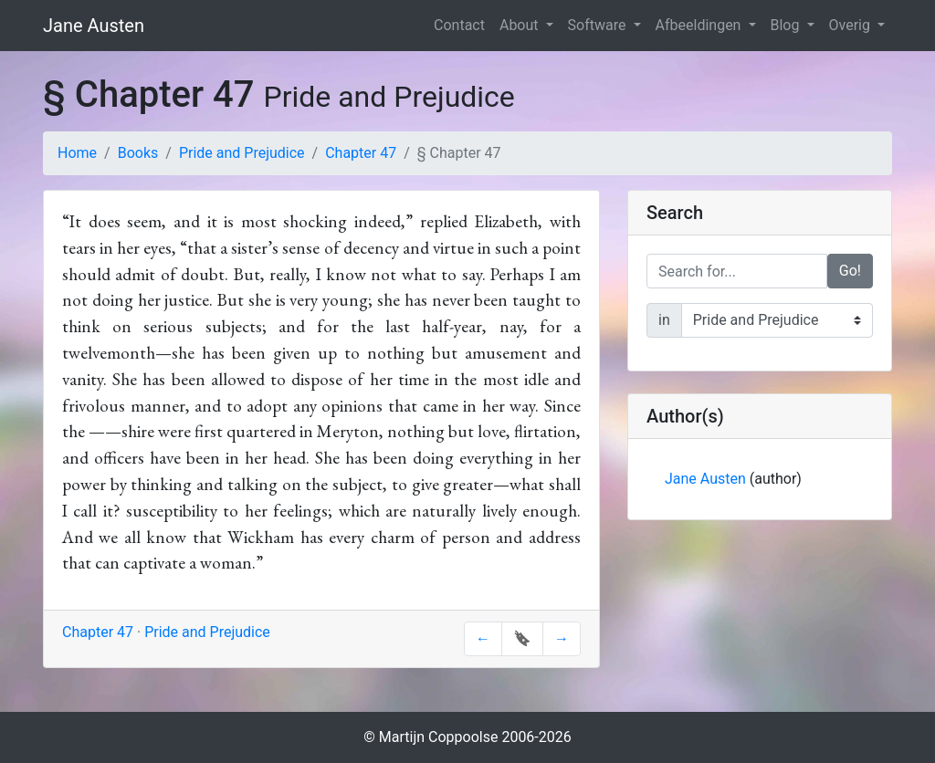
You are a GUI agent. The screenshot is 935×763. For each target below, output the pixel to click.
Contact (459, 25)
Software (599, 25)
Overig (851, 25)
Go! (850, 270)
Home (77, 153)
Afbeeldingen (700, 25)
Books (138, 153)
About (520, 25)
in (664, 320)
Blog (787, 25)
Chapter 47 (360, 153)
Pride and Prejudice (242, 153)
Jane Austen (93, 26)
